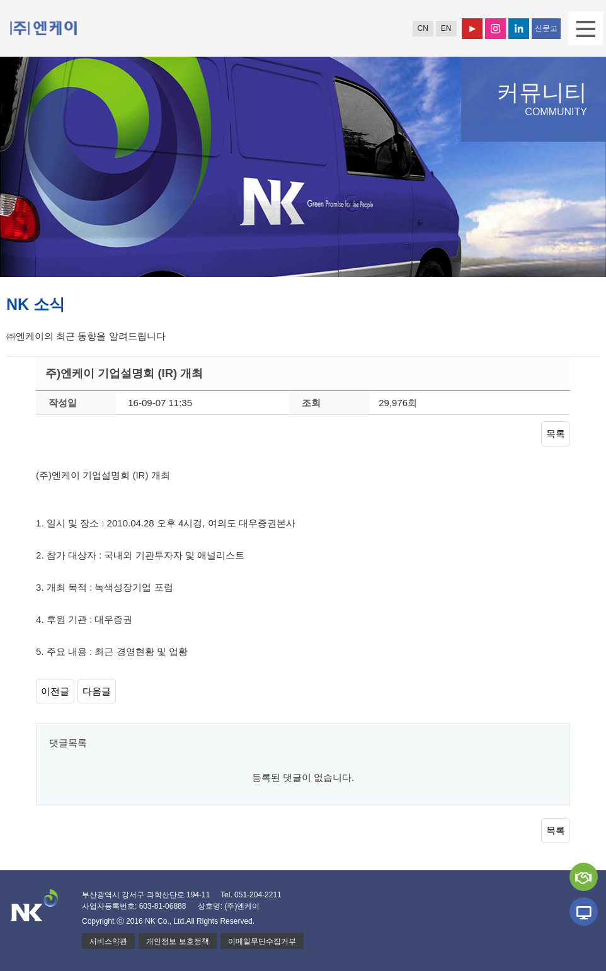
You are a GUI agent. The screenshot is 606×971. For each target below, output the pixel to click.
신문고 (546, 28)
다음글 (97, 691)
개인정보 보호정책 (177, 941)
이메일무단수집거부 (262, 941)
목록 (555, 433)
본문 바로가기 (0, 0)
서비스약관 (108, 941)
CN (422, 28)
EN (446, 28)
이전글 (55, 691)
